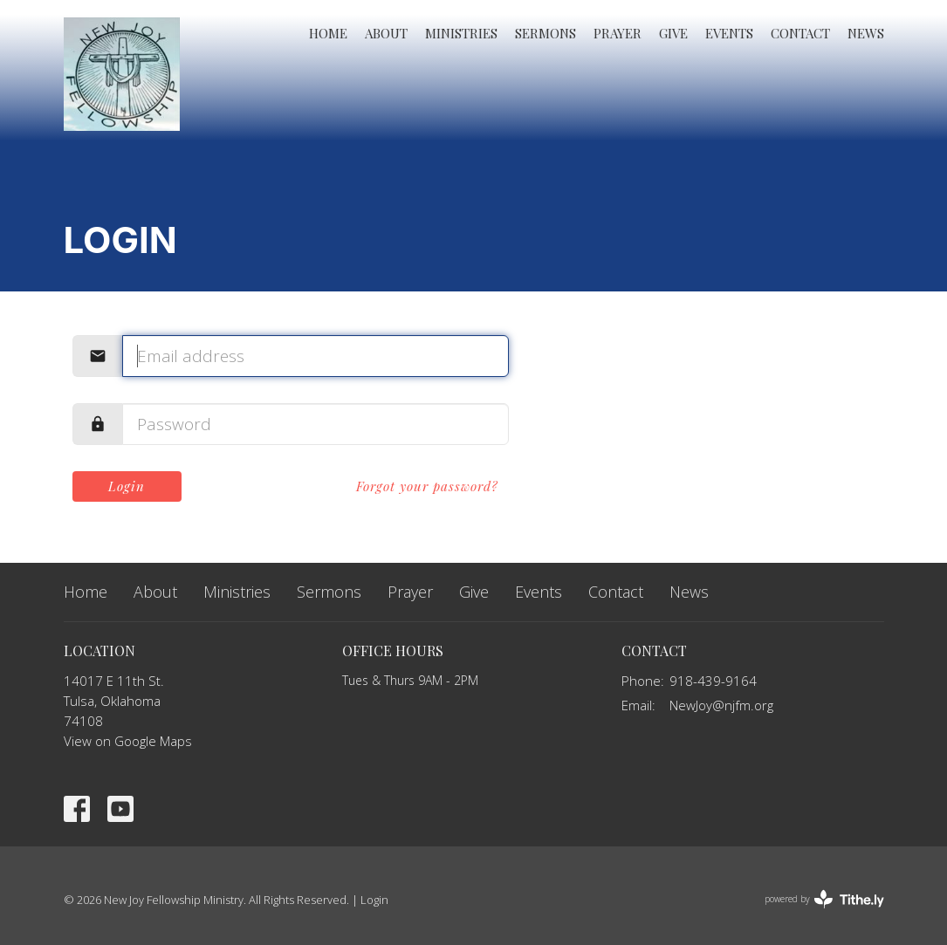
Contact (800, 33)
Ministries (461, 33)
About (386, 33)
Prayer (618, 33)
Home (328, 33)
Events (729, 33)
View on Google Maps (128, 741)
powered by (824, 899)
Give (673, 33)
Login (126, 486)
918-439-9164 (713, 680)
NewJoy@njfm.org (721, 705)
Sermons (545, 33)
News (865, 33)
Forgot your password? (427, 486)
